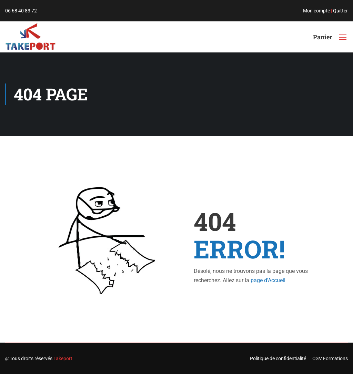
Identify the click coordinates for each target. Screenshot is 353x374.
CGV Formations (330, 358)
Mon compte (316, 10)
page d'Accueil (268, 280)
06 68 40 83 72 (21, 10)
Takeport (62, 358)
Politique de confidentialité (278, 358)
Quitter (340, 10)
